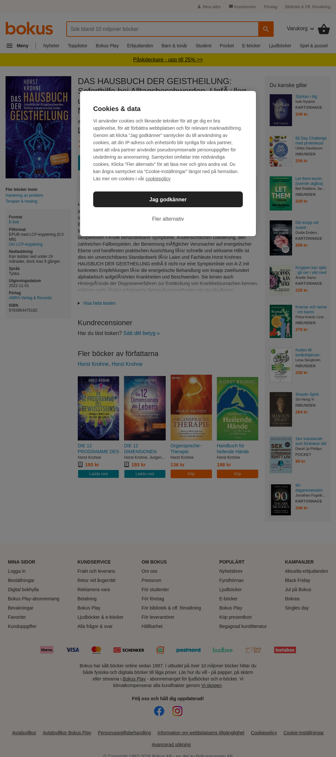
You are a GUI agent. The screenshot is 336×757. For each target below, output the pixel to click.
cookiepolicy (158, 178)
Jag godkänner (168, 199)
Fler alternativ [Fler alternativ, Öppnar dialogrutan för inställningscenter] (168, 219)
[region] (168, 163)
